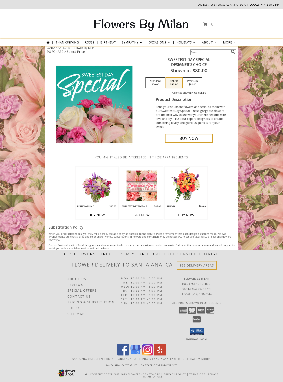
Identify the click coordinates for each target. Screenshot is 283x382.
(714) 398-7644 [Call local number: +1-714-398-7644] (269, 4)
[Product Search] (210, 52)
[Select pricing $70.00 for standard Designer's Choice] (155, 83)
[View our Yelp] (160, 354)
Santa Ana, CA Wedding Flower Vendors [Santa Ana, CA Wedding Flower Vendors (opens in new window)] (182, 358)
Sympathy (132, 42)
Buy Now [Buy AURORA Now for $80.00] (186, 215)
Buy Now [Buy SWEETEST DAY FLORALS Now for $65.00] (141, 215)
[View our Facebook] (123, 354)
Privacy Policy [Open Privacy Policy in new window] (175, 374)
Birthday (108, 42)
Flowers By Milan (141, 23)
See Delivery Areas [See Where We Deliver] (197, 265)
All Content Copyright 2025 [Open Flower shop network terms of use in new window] (105, 374)
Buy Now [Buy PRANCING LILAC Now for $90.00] (97, 215)
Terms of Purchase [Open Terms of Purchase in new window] (204, 374)
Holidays (186, 42)
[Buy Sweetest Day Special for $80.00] (189, 138)
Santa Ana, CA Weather (121, 365)
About (209, 42)
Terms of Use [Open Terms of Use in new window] (153, 376)
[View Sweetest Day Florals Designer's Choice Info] (142, 185)
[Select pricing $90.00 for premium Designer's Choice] (192, 83)
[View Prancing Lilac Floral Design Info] (97, 185)
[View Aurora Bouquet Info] (186, 185)
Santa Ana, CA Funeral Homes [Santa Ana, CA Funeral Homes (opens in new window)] (93, 358)
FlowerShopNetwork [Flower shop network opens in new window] (144, 374)
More (229, 42)
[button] (208, 24)
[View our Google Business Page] (135, 354)
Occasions (160, 42)
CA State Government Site (159, 365)
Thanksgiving (67, 42)
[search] (233, 52)
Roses (89, 42)
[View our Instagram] (147, 354)
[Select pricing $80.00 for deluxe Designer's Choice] (174, 83)
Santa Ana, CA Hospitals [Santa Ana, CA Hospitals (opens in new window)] (134, 358)
